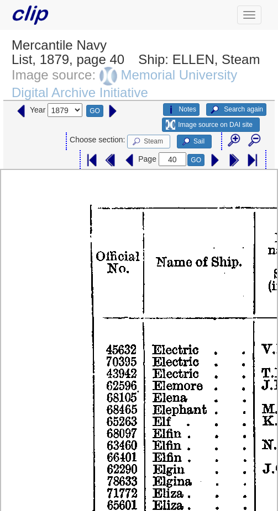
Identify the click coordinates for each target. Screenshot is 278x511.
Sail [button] (192, 142)
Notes (181, 110)
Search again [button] (236, 110)
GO (95, 111)
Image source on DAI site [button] (209, 125)
